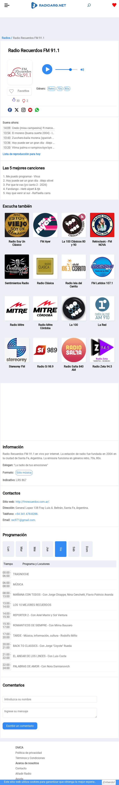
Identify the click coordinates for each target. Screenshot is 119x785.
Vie (60, 549)
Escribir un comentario (20, 726)
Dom (87, 549)
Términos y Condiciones (30, 758)
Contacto (21, 768)
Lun (8, 549)
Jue (47, 549)
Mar (21, 549)
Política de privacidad (28, 752)
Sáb (73, 549)
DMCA (19, 747)
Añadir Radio (23, 773)
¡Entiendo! (109, 782)
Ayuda (19, 778)
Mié (34, 549)
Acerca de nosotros (27, 763)
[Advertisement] (59, 26)
